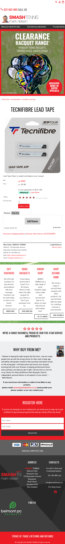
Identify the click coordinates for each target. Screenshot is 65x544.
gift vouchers (9, 271)
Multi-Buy (15, 213)
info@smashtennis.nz (15, 258)
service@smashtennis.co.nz (25, 388)
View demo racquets (29, 311)
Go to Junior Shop (44, 316)
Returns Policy (57, 247)
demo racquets (24, 271)
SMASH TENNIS (32, 542)
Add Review (32, 221)
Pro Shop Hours (54, 487)
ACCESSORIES (15, 99)
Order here (10, 311)
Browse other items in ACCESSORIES (41, 234)
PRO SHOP (5, 99)
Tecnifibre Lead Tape (29, 99)
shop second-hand (56, 273)
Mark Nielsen (7, 378)
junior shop (40, 271)
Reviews (7, 213)
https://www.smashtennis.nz (16, 255)
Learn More (34, 192)
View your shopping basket (13, 234)
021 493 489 (8, 9)
